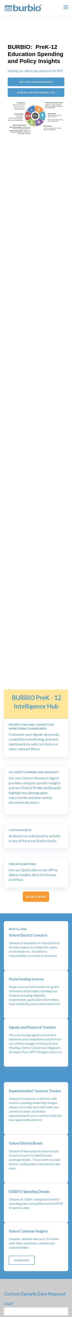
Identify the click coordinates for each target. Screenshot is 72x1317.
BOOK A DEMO (36, 896)
